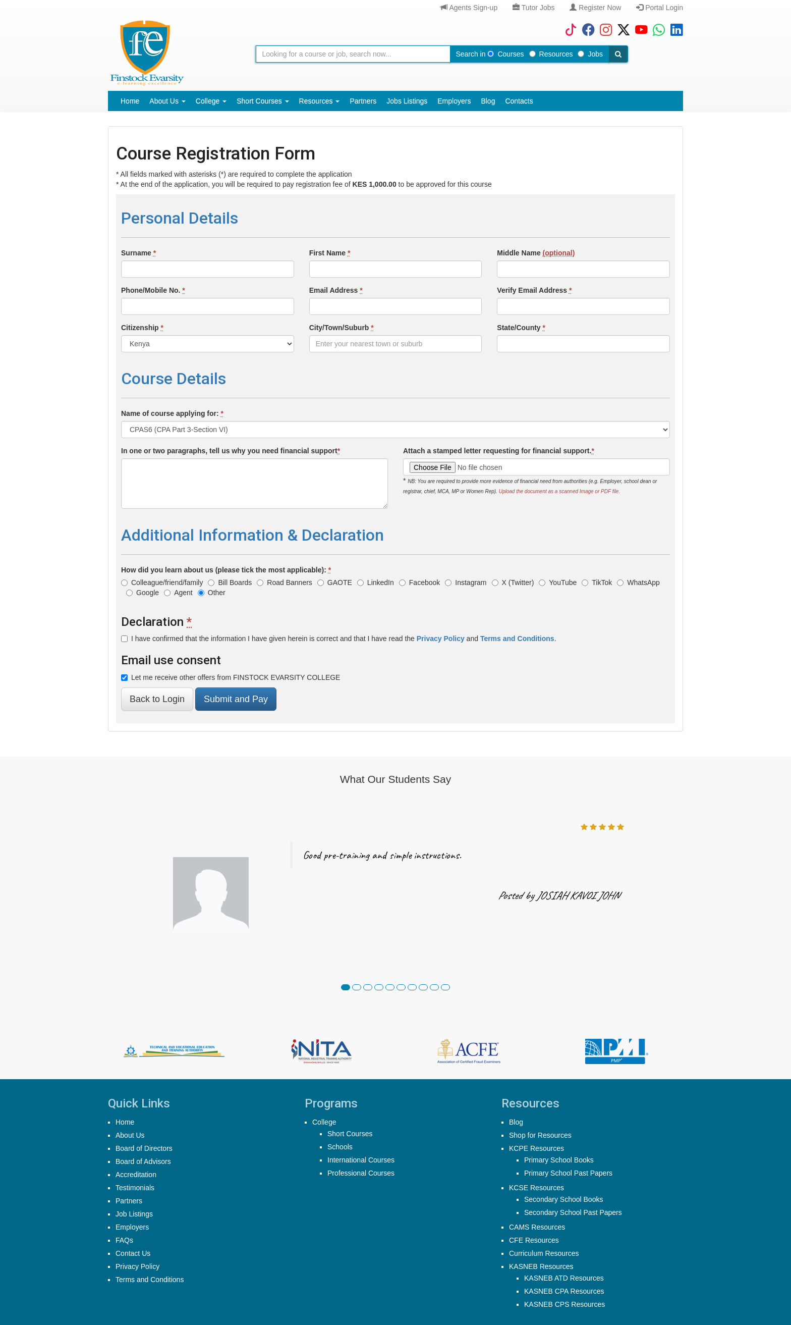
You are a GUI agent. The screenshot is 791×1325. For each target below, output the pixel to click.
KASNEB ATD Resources (564, 1278)
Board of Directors (144, 1148)
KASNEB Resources (541, 1266)
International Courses (360, 1160)
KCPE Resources (536, 1148)
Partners (363, 101)
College (211, 101)
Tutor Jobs (533, 8)
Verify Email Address (534, 290)
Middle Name (536, 253)
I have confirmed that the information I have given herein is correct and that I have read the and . (338, 638)
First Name (330, 253)
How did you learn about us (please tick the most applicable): (226, 570)
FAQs (124, 1240)
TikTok (597, 582)
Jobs (590, 54)
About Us (167, 101)
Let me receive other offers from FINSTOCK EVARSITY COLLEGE (230, 677)
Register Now (595, 8)
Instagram (465, 582)
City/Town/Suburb (341, 328)
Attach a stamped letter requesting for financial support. (498, 451)
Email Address (336, 290)
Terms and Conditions (150, 1280)
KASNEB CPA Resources (564, 1291)
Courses (505, 54)
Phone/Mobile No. (153, 290)
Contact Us (133, 1253)
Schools (340, 1147)
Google (142, 593)
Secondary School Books (563, 1199)
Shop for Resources (540, 1135)
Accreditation (136, 1175)
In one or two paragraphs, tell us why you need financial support (230, 451)
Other (211, 593)
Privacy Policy (137, 1266)
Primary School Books (559, 1160)
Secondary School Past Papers (573, 1212)
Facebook (419, 582)
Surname (138, 253)
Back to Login (157, 699)
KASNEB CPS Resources (564, 1304)
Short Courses (263, 101)
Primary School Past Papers (568, 1173)
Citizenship (142, 328)
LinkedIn (375, 582)
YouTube (558, 582)
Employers (454, 101)
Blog (488, 101)
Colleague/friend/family (162, 582)
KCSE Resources (536, 1188)
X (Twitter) (513, 582)
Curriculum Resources (544, 1253)
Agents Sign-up (468, 8)
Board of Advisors (143, 1161)
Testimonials (135, 1188)
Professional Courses (360, 1173)
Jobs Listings (406, 101)
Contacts (519, 101)
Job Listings (134, 1214)
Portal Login (659, 8)
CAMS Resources (537, 1227)
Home (130, 101)
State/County (521, 328)
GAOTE (334, 582)
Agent (178, 593)
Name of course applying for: (172, 413)
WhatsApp (638, 582)
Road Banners (284, 582)
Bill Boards (230, 582)
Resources (551, 54)
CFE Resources (534, 1240)
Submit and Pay (236, 699)
